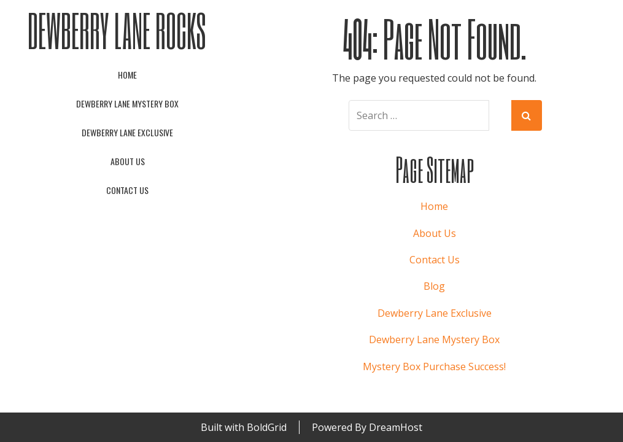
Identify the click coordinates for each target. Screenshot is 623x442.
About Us (127, 161)
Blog (434, 286)
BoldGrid (267, 427)
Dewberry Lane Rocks (117, 30)
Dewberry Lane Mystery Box (127, 103)
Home (127, 74)
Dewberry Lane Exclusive (127, 132)
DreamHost (395, 427)
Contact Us (127, 190)
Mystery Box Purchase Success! (434, 366)
